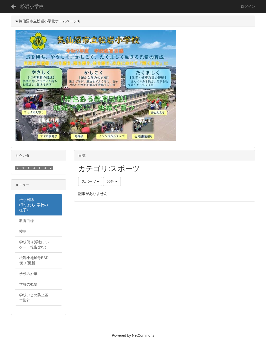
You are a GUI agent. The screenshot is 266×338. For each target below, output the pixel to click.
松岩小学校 (32, 6)
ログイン (248, 6)
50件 (112, 181)
